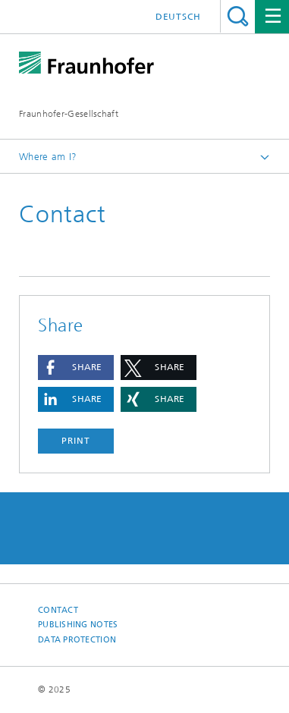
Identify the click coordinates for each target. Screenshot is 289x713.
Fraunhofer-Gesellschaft (68, 113)
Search (238, 16)
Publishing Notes (78, 625)
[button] (76, 367)
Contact (58, 610)
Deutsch (178, 16)
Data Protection (77, 640)
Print (75, 440)
